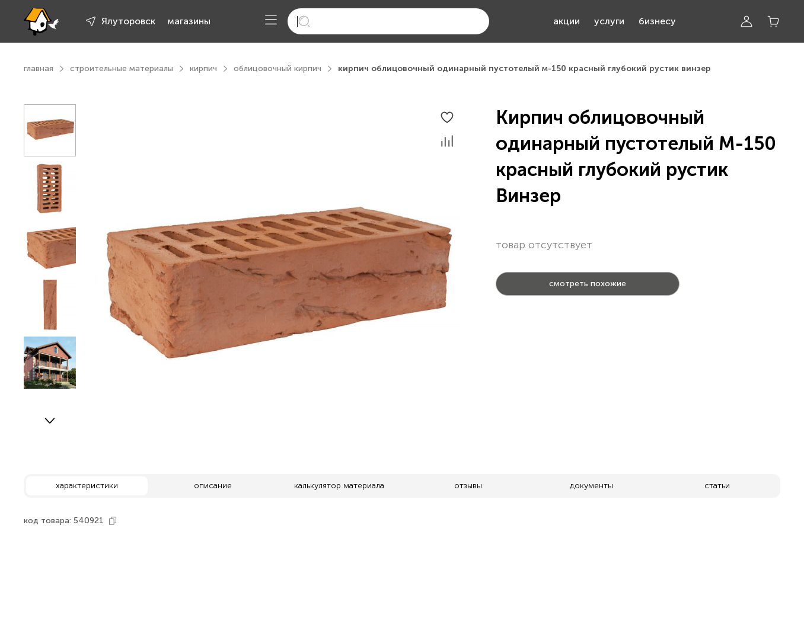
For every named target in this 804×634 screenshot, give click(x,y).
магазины (188, 21)
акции (566, 21)
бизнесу (657, 21)
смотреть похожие (587, 283)
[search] (388, 21)
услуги (609, 21)
